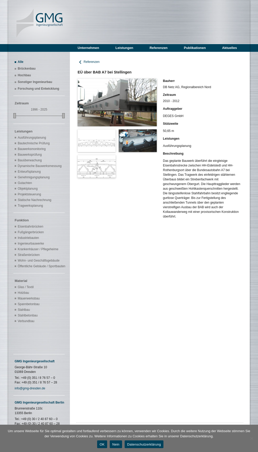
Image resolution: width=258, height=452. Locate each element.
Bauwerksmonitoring (32, 149)
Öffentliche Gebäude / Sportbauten (40, 266)
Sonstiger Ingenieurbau (35, 82)
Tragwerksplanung (30, 205)
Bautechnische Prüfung (34, 143)
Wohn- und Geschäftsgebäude (39, 260)
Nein (115, 444)
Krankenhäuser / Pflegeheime (38, 249)
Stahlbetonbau (28, 315)
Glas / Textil (26, 287)
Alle (20, 62)
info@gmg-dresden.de (30, 388)
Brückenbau (26, 68)
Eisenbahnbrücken (30, 226)
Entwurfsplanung (29, 171)
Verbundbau (26, 321)
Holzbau (23, 293)
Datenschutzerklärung (144, 444)
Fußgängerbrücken (31, 232)
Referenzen (159, 48)
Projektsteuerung (29, 194)
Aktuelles (229, 48)
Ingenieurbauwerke (31, 243)
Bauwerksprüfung (30, 154)
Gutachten (25, 183)
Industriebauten (28, 238)
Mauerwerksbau (29, 298)
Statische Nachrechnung (34, 200)
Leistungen (124, 48)
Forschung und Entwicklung (38, 88)
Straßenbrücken (29, 255)
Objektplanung (28, 188)
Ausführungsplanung (32, 137)
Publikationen (195, 48)
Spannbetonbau (29, 304)
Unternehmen (88, 48)
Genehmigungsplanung (34, 177)
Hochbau (24, 75)
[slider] (14, 115)
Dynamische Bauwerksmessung (40, 166)
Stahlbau (24, 310)
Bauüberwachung (30, 160)
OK (102, 444)
